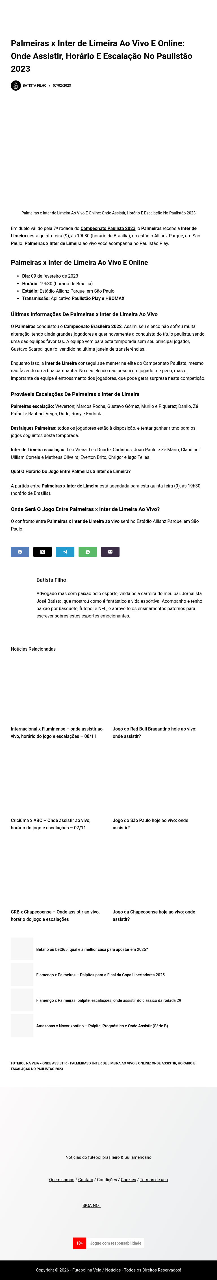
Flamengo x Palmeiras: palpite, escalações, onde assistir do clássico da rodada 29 (108, 1000)
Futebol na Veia (25, 1063)
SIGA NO (92, 1205)
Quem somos (61, 1179)
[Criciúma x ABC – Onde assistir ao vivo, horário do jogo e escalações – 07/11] (57, 780)
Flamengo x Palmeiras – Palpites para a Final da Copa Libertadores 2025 (100, 975)
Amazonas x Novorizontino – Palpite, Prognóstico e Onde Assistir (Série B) (102, 1026)
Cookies (128, 1179)
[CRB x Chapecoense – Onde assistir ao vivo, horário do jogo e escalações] (57, 871)
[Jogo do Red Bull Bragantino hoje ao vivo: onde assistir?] (159, 688)
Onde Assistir (54, 1063)
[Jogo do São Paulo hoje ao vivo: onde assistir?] (159, 780)
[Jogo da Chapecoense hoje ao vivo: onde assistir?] (159, 871)
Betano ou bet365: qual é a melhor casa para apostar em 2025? (92, 949)
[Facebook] (20, 552)
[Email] (110, 552)
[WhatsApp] (88, 552)
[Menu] (203, 9)
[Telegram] (65, 552)
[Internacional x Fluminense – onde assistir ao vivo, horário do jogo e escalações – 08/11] (57, 688)
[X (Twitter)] (42, 552)
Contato (85, 1179)
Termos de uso (154, 1179)
